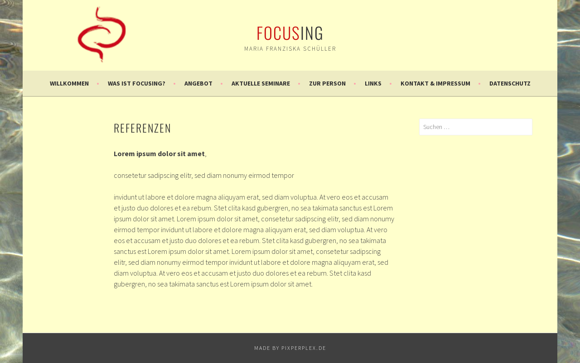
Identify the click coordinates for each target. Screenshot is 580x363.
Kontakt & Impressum (435, 83)
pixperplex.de (303, 347)
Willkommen (69, 83)
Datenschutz (510, 83)
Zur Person (327, 83)
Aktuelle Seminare (261, 83)
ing (290, 32)
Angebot (198, 83)
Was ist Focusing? (136, 83)
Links (373, 83)
